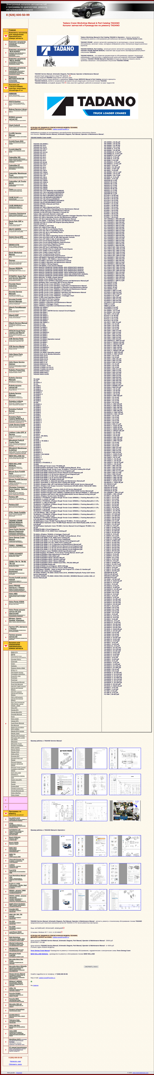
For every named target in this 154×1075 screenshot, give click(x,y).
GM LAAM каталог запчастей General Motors (17, 698)
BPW (13, 654)
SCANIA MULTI (17, 1016)
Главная (12, 30)
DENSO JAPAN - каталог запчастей (17, 898)
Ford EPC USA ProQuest (15, 677)
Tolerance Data (15, 1021)
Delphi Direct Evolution (17, 905)
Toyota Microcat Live (17, 790)
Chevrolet (14, 661)
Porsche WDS (16, 1000)
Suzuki (13, 784)
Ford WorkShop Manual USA (17, 878)
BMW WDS (14, 849)
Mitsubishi (14, 741)
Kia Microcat (15, 725)
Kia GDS (15, 922)
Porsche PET (15, 756)
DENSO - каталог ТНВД (17, 892)
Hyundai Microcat (16, 714)
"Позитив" (19, 1073)
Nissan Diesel (15, 749)
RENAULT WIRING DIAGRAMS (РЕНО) (16, 983)
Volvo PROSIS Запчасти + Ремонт (17, 588)
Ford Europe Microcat (17, 682)
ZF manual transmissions (18, 1047)
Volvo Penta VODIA (16, 602)
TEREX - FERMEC (17, 546)
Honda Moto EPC (16, 712)
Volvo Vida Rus (16, 793)
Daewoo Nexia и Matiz (18, 668)
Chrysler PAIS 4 (16, 659)
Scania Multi (15, 786)
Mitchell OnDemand (16, 944)
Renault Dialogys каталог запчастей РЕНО (17, 763)
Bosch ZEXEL (14, 843)
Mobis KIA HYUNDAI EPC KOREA (17, 728)
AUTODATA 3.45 (16, 832)
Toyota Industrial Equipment (16, 572)
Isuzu (13, 716)
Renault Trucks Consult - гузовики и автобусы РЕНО (18, 769)
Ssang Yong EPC (16, 780)
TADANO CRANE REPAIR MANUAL (16, 524)
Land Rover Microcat (17, 723)
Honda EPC (15, 710)
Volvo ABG (17, 595)
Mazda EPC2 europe (17, 731)
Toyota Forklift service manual (18, 580)
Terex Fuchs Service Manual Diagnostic (17, 532)
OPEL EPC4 (15, 754)
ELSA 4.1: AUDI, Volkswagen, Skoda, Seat (18, 885)
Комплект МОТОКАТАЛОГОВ (16, 79)
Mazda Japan (15, 733)
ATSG (17, 825)
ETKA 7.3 (14, 670)
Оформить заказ (15, 1064)
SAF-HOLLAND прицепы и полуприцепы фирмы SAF (18, 775)
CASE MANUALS (15, 207)
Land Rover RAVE (16, 932)
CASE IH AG (16, 199)
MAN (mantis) (15, 747)
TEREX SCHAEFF (16, 555)
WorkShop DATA (15, 1039)
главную (35, 985)
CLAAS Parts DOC (17, 142)
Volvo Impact (15, 795)
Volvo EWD (17, 1033)
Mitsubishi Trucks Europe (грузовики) (17, 744)
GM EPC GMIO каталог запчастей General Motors (18, 688)
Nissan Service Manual (17, 976)
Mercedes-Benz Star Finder (16, 961)
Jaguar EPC (15, 721)
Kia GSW (15, 928)
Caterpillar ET (16, 166)
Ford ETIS (17, 871)
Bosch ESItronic (14, 838)
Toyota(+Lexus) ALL (17, 788)
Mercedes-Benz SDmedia (18, 968)
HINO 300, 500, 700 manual (15, 916)
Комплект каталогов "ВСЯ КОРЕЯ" (17, 53)
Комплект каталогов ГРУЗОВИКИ (17, 71)
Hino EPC (14, 708)
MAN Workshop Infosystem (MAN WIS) (17, 938)
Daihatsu (14, 666)
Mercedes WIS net (16, 1005)
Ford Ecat (14, 680)
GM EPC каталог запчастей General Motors (17, 693)
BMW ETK (14, 652)
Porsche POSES (16, 995)
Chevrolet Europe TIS (16, 861)
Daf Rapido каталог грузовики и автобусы (18, 673)
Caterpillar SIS (18, 159)
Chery (13, 663)
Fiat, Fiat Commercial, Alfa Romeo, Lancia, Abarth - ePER (18, 704)
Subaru (13, 782)
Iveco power (15, 719)
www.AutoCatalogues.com (140, 1073)
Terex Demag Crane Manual (40, 950)
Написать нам (15, 1061)
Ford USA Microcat (17, 684)
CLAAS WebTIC (17, 150)
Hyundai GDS (15, 910)
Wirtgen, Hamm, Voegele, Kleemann (17, 620)
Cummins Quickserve (18, 215)
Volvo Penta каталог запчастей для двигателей (17, 613)
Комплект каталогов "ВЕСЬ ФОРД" (17, 61)
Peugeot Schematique (16, 1010)
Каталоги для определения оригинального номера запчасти (16, 645)
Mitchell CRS (16, 949)
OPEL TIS (16, 989)
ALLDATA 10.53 (18, 819)
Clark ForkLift (18, 125)
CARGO (15, 866)
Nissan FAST (15, 752)
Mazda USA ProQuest (18, 735)
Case (15, 190)
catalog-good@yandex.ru (61, 129)
